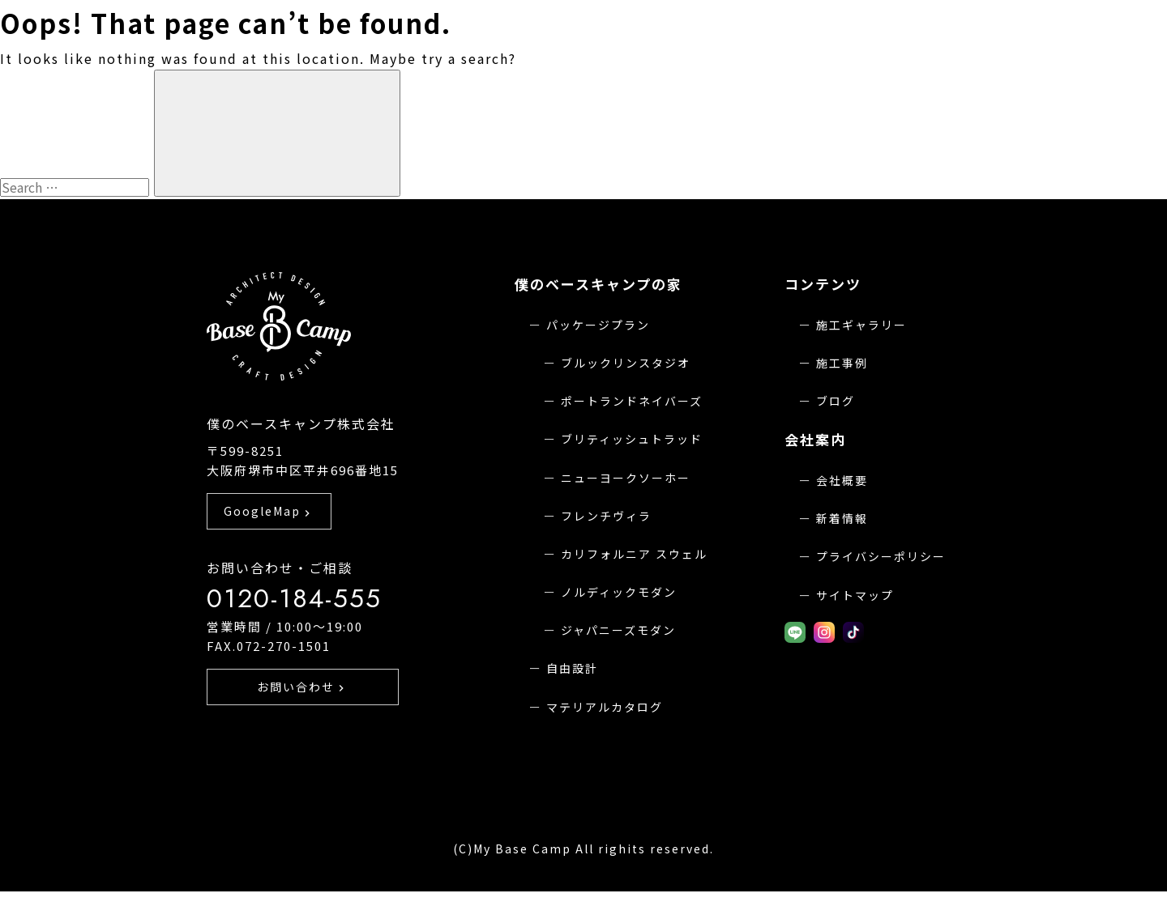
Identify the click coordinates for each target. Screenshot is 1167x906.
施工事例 (842, 363)
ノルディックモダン (619, 592)
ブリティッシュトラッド (632, 439)
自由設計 (572, 668)
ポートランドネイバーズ (632, 401)
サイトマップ (855, 595)
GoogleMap (269, 538)
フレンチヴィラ (606, 516)
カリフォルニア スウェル (634, 554)
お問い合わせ (303, 716)
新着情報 (842, 518)
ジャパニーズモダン (618, 630)
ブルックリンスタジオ (625, 363)
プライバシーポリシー (881, 556)
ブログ (835, 401)
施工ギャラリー (861, 325)
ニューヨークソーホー (625, 478)
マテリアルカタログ (604, 707)
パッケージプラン (598, 325)
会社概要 (842, 480)
